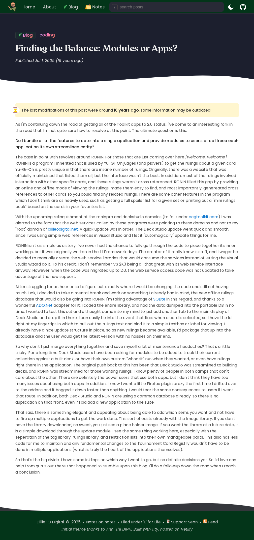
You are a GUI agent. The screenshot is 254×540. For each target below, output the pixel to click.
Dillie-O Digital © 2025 (59, 522)
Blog (28, 35)
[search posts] (171, 7)
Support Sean (182, 522)
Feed (210, 522)
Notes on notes (101, 522)
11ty (155, 529)
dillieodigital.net (63, 229)
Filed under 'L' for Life (141, 522)
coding (47, 35)
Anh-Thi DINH (118, 529)
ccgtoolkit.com (203, 217)
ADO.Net (44, 305)
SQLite (159, 299)
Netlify (187, 529)
